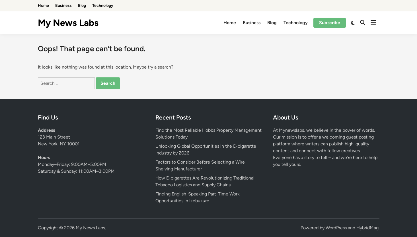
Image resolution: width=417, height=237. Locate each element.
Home (43, 5)
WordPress (336, 227)
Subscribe (329, 22)
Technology (102, 5)
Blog (82, 5)
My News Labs (68, 22)
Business (63, 5)
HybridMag (367, 227)
